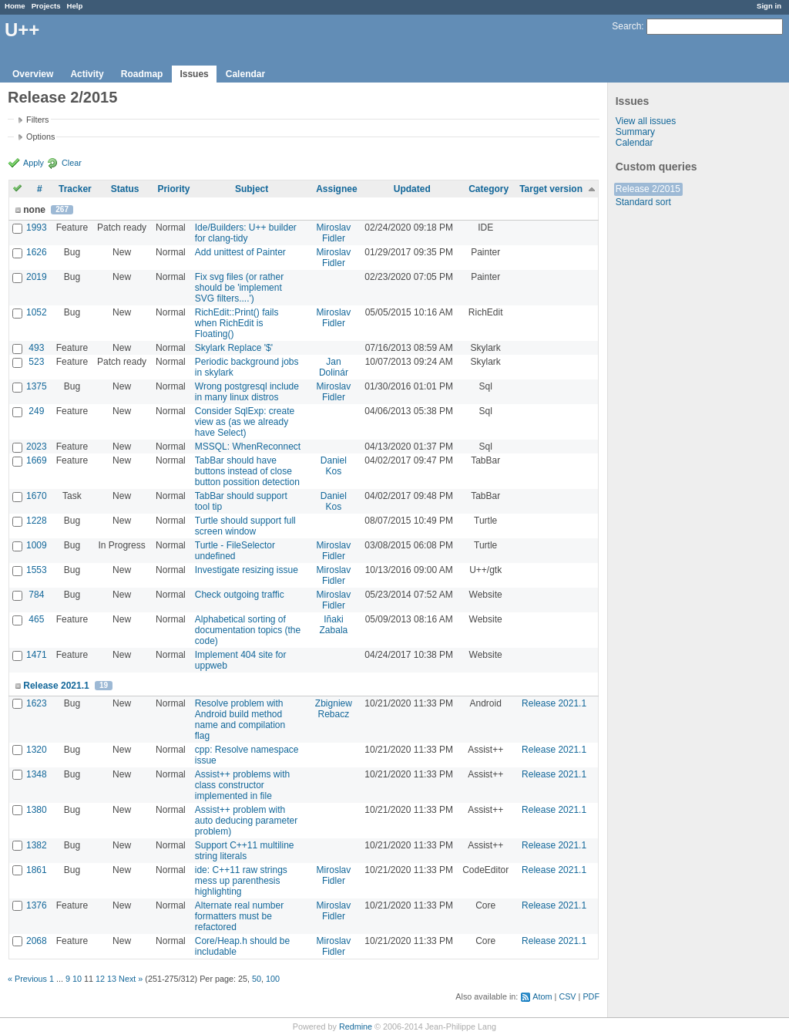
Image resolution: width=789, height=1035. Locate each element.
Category (488, 189)
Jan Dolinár (333, 367)
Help (75, 6)
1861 (36, 870)
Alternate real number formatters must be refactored (239, 916)
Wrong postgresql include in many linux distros (247, 392)
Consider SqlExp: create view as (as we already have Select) (244, 422)
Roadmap (142, 74)
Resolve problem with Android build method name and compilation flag (240, 719)
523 (36, 361)
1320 (36, 749)
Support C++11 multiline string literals (244, 850)
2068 (36, 941)
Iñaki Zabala (334, 624)
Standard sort (643, 202)
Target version (551, 189)
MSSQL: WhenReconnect (247, 446)
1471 (36, 654)
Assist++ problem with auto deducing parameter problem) (246, 820)
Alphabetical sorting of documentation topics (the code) (247, 630)
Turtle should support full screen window (245, 526)
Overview (32, 74)
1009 (36, 545)
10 (77, 978)
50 (256, 978)
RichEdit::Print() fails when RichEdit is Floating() (237, 323)
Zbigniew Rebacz (333, 709)
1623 (36, 703)
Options (40, 136)
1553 (36, 570)
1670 (36, 496)
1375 (36, 386)
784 (36, 594)
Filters (37, 119)
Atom (542, 996)
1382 (36, 845)
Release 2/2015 (648, 189)
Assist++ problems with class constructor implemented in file (242, 785)
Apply (33, 162)
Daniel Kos (334, 466)
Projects (46, 6)
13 (111, 978)
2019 (36, 276)
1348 (36, 774)
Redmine (355, 1026)
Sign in (769, 6)
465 (36, 619)
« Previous (27, 978)
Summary (635, 131)
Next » (131, 978)
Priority (173, 189)
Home (15, 6)
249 (36, 411)
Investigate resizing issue (246, 570)
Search (626, 26)
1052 (36, 312)
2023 (36, 446)
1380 (36, 809)
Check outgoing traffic (239, 594)
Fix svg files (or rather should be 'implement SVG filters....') (239, 287)
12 (100, 978)
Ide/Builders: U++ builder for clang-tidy (246, 233)
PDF (591, 996)
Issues (194, 74)
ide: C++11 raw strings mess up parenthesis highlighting (241, 881)
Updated (412, 189)
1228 (36, 520)
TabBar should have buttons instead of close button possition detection (247, 471)
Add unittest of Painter (240, 252)
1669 (36, 460)
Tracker (75, 189)
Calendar (245, 74)
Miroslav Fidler (334, 233)
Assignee (336, 189)
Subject (251, 189)
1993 (36, 227)
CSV (567, 996)
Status (125, 189)
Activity (86, 74)
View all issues (646, 121)
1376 (36, 905)
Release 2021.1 (56, 685)
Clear (72, 162)
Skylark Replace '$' (234, 347)
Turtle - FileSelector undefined (235, 550)
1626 (36, 252)
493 (36, 347)
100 (273, 978)
